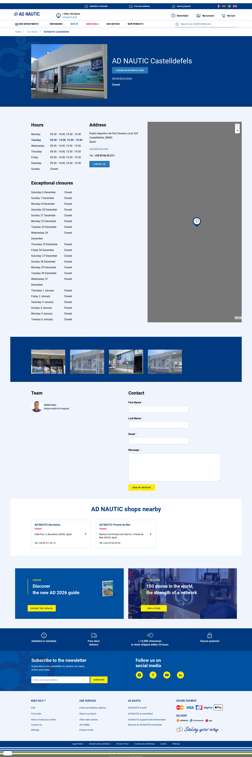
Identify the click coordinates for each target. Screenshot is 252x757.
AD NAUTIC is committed (140, 713)
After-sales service (88, 719)
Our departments (29, 24)
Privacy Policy (122, 744)
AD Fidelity (84, 724)
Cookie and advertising (144, 744)
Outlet (78, 24)
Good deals (97, 24)
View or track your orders (43, 719)
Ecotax (163, 744)
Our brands (58, 24)
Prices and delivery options (92, 707)
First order (36, 713)
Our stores (32, 33)
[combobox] (206, 24)
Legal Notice (77, 744)
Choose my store (69, 17)
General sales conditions (99, 744)
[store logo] (26, 14)
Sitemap (35, 730)
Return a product (87, 713)
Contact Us (99, 165)
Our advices (120, 24)
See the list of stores (122, 79)
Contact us (36, 724)
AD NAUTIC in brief (137, 707)
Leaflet (238, 319)
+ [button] (237, 127)
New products (145, 24)
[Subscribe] (99, 679)
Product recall (86, 730)
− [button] (237, 132)
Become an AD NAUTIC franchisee (145, 724)
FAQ (33, 707)
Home (18, 33)
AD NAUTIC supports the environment (147, 719)
